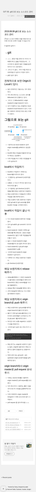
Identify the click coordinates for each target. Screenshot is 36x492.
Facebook (18, 489)
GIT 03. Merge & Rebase (12, 425)
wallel (26, 487)
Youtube (24, 489)
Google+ (29, 489)
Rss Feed (7, 489)
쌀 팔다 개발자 (10, 443)
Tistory (16, 487)
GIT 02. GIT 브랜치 (10, 427)
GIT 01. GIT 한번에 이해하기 (13, 429)
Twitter (14, 489)
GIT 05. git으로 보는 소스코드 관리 (18, 12)
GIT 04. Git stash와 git (11, 422)
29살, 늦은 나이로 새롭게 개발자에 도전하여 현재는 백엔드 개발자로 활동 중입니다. (14, 448)
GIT (7, 419)
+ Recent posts (6, 477)
